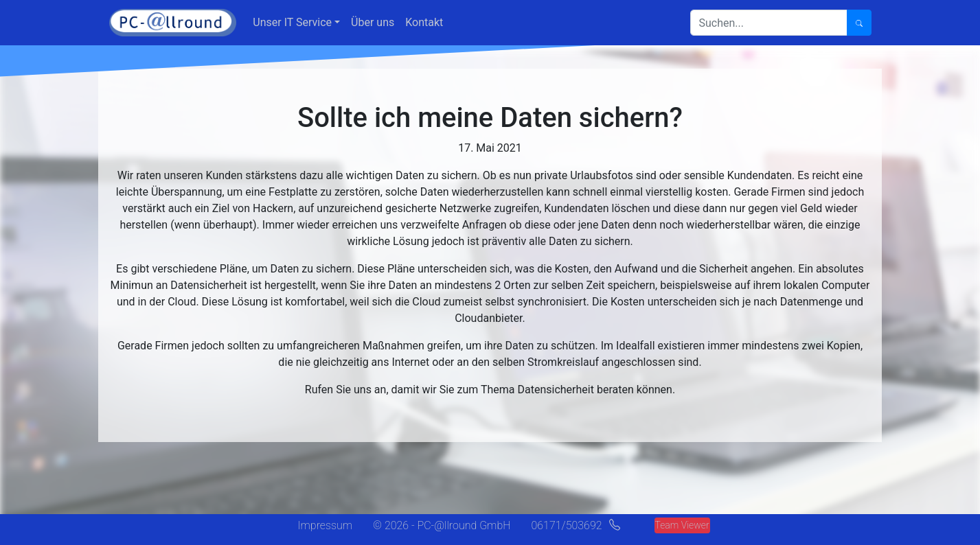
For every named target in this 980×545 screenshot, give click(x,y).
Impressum (324, 525)
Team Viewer (682, 525)
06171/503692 (566, 525)
